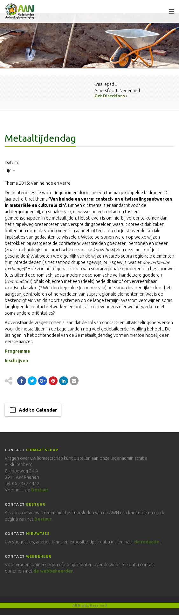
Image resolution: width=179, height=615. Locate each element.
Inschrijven (16, 360)
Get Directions (110, 96)
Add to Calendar (38, 410)
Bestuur (39, 489)
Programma (17, 351)
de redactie (146, 541)
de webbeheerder (53, 570)
